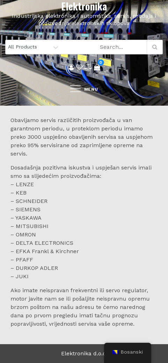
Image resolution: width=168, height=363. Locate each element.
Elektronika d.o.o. (84, 353)
